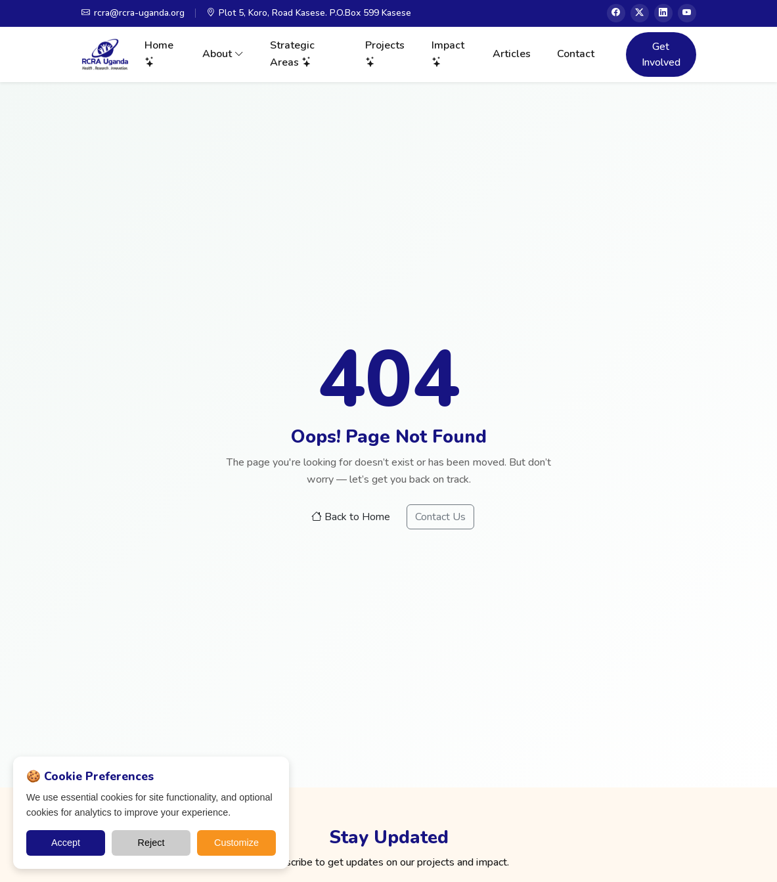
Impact (448, 54)
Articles (512, 54)
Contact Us (440, 517)
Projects (385, 54)
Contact (575, 54)
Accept (65, 842)
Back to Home (350, 517)
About (223, 54)
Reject (151, 842)
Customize (236, 842)
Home (158, 54)
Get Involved (661, 54)
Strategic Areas (292, 54)
